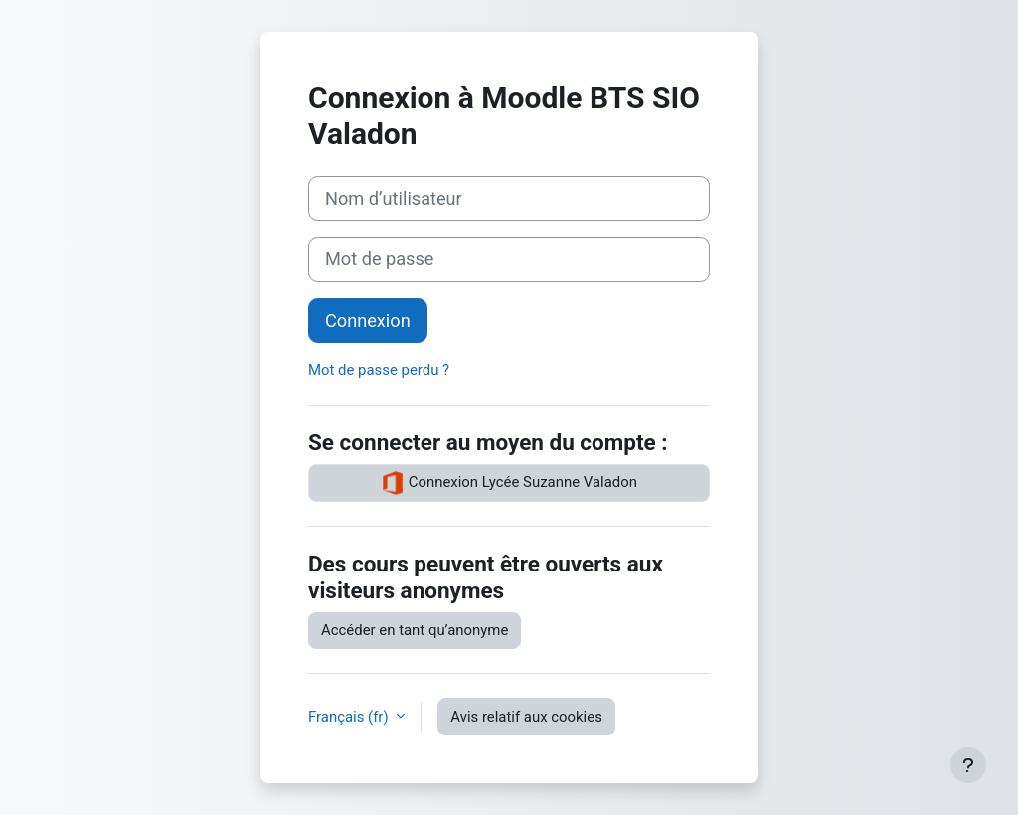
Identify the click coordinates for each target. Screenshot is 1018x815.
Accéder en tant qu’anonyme (414, 630)
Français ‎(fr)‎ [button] (350, 717)
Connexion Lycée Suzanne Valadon (509, 483)
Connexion (368, 320)
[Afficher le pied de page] (968, 765)
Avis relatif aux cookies (526, 717)
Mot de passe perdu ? (378, 370)
